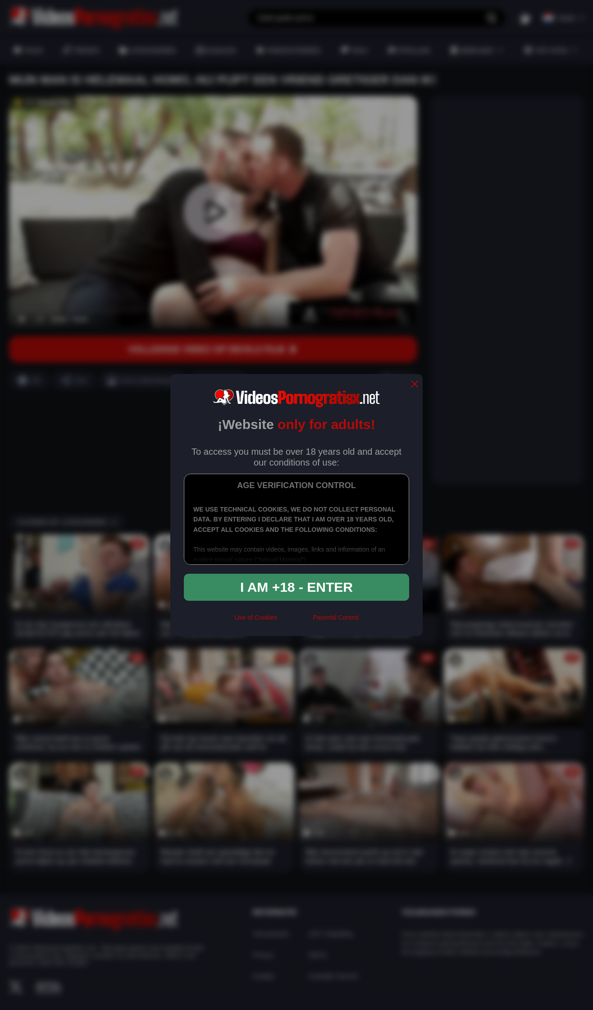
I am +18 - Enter (296, 587)
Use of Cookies (255, 617)
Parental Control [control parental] (335, 617)
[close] (414, 384)
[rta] (295, 621)
